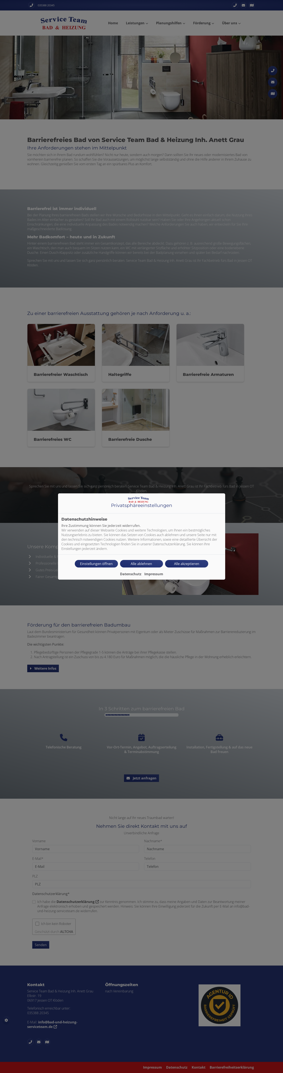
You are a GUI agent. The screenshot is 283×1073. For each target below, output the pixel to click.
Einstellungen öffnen (96, 563)
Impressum (153, 574)
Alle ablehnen (141, 563)
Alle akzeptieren (186, 563)
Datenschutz (130, 574)
